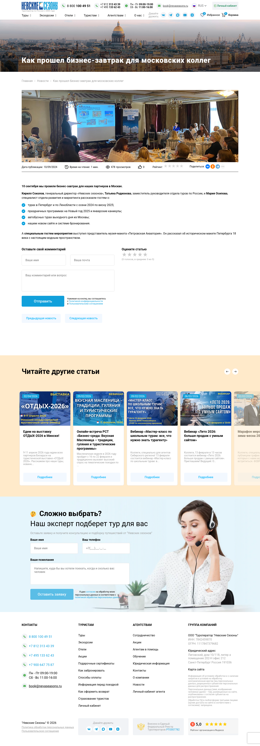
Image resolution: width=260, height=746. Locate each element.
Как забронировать (91, 670)
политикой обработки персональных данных (98, 597)
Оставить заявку (52, 594)
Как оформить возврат (93, 691)
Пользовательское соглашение (40, 731)
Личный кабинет (89, 705)
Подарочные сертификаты (96, 663)
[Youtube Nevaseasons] (185, 15)
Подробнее (44, 477)
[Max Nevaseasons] (177, 15)
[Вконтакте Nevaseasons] (163, 15)
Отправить (43, 301)
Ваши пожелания (42, 559)
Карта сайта (196, 669)
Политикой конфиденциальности (86, 301)
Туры (25, 15)
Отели (69, 15)
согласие (90, 592)
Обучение (139, 656)
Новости (138, 684)
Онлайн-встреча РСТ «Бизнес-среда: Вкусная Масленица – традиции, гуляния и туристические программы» (96, 440)
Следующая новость (84, 318)
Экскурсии (47, 15)
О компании (141, 677)
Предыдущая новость (41, 318)
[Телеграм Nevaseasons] (170, 15)
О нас (138, 15)
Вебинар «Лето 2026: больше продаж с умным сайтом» (203, 436)
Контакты (139, 670)
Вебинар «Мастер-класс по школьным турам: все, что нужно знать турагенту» (151, 436)
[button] (227, 371)
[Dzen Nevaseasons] (192, 15)
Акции (82, 656)
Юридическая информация (151, 663)
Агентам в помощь (145, 649)
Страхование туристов (93, 698)
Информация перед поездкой (98, 684)
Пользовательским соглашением (86, 303)
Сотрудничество (144, 635)
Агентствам (116, 15)
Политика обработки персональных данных (48, 727)
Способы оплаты (89, 677)
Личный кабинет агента (149, 691)
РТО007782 (173, 729)
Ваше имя (37, 539)
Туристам (90, 15)
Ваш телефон (91, 539)
